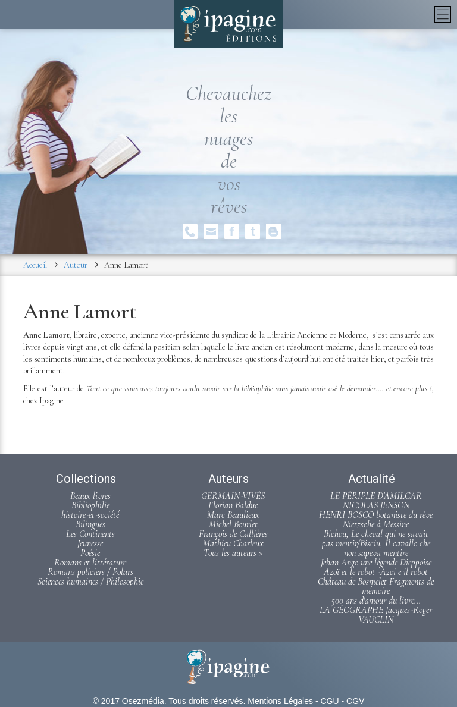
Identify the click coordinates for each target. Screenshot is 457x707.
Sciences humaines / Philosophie (90, 581)
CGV (355, 701)
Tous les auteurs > (233, 553)
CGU (329, 701)
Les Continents (90, 534)
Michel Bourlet (233, 524)
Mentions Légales (280, 701)
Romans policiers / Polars (90, 572)
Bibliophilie (90, 505)
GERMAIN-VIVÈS (233, 496)
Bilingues (90, 524)
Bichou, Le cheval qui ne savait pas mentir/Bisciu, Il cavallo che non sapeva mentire (376, 543)
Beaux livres (90, 496)
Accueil (35, 265)
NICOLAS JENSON (376, 505)
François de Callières (233, 534)
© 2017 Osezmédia (128, 701)
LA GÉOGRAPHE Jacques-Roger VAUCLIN (376, 615)
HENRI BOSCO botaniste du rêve (376, 515)
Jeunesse (90, 543)
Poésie (90, 553)
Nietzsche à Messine (376, 524)
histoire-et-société (90, 515)
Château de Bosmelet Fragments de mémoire (376, 586)
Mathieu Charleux (233, 543)
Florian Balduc (233, 505)
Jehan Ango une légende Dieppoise (376, 562)
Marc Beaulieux (233, 515)
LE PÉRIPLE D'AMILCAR (376, 496)
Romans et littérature (90, 562)
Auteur (75, 265)
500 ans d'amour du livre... (376, 601)
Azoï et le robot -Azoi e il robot (376, 572)
